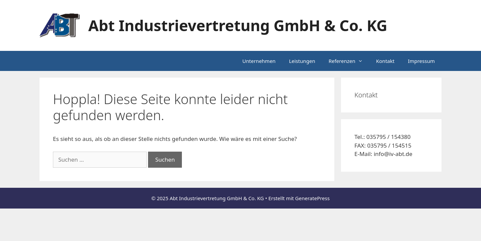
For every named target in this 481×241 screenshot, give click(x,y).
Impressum (421, 61)
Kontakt (385, 61)
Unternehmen (259, 61)
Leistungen (302, 61)
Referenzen (349, 61)
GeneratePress (312, 198)
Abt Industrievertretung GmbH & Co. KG (238, 25)
